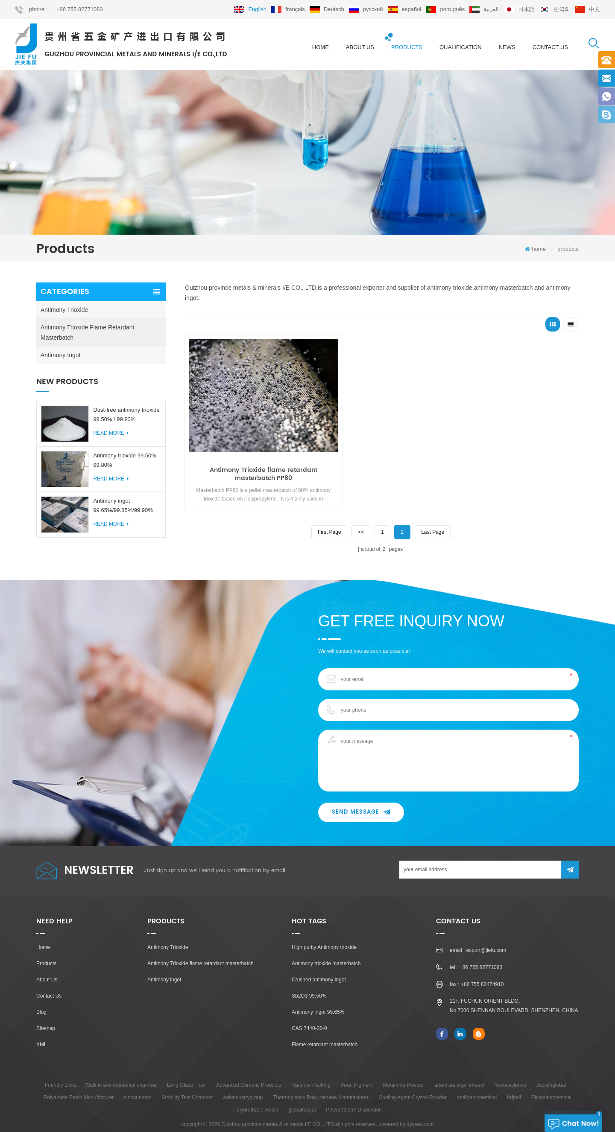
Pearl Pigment (357, 1071)
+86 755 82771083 (79, 9)
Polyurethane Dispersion (354, 1096)
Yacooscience (510, 1071)
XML (41, 1030)
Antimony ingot (60, 357)
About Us (46, 966)
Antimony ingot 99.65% (318, 998)
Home (43, 933)
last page (433, 508)
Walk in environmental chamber (121, 1071)
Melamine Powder (403, 1071)
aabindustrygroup (243, 1083)
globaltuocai (302, 1096)
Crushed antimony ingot (319, 966)
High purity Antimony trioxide (324, 933)
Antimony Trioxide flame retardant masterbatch (87, 334)
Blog (41, 998)
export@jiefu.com (486, 936)
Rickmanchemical (551, 1083)
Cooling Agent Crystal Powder (413, 1083)
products (406, 47)
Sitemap (45, 1014)
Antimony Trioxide (64, 312)
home (320, 47)
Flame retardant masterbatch (324, 1030)
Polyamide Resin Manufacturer (79, 1083)
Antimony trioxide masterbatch (326, 949)
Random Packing (310, 1071)
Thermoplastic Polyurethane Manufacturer (320, 1083)
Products (46, 949)
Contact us (550, 47)
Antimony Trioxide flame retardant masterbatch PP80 (247, 451)
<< (360, 508)
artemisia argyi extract (459, 1071)
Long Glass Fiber (186, 1071)
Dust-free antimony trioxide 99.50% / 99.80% (126, 417)
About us (360, 47)
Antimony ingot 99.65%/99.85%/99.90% (123, 508)
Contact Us (49, 982)
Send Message (361, 798)
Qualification (460, 47)
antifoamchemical (477, 1083)
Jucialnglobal (551, 1071)
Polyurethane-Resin (255, 1096)
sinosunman (138, 1083)
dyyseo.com (420, 1110)
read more (111, 436)
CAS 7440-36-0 (309, 1014)
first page (328, 508)
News (507, 47)
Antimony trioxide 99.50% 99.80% (124, 462)
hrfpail (514, 1083)
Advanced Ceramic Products (248, 1071)
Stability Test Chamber (187, 1083)
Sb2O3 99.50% (309, 982)
